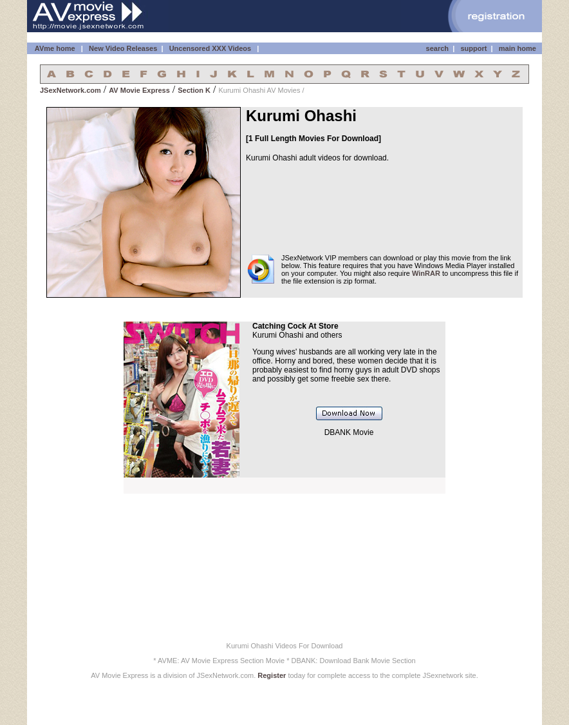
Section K (194, 90)
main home (517, 48)
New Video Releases (123, 48)
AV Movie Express (139, 90)
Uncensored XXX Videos (211, 48)
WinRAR (426, 273)
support (473, 48)
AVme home (54, 48)
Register (271, 675)
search (437, 48)
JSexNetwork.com (70, 90)
